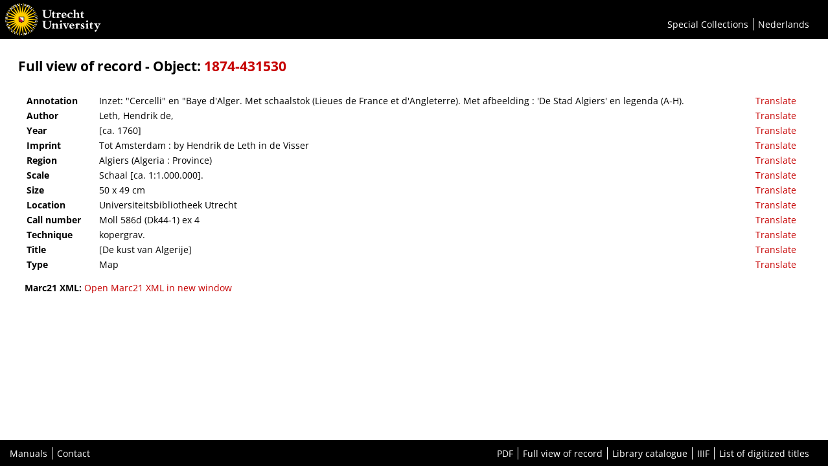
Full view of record (563, 453)
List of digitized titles (764, 453)
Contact (73, 453)
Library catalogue (649, 453)
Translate (775, 100)
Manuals (28, 453)
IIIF (703, 453)
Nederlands (783, 24)
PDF (505, 453)
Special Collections (707, 24)
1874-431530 (245, 66)
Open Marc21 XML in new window (158, 288)
